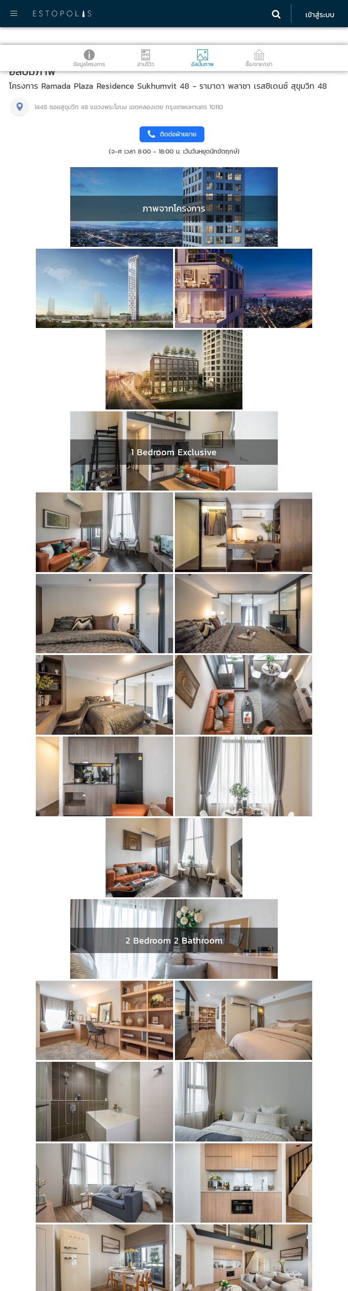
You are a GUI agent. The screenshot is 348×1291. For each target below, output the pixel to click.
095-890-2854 (32, 1182)
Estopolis (29, 1263)
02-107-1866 (29, 1220)
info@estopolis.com (39, 1249)
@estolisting (33, 1192)
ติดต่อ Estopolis (33, 1161)
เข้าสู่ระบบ (319, 14)
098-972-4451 (31, 1239)
